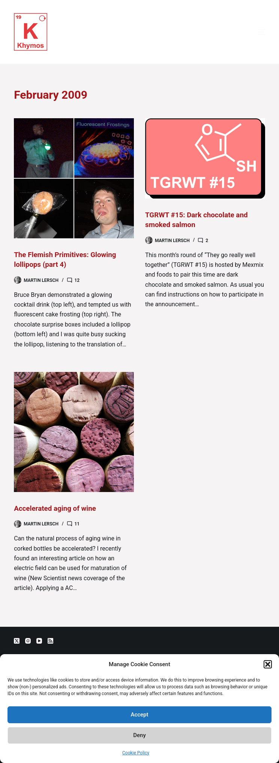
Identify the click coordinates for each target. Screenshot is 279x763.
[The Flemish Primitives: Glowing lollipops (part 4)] (74, 178)
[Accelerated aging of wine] (74, 432)
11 (77, 523)
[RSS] (50, 641)
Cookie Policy (135, 752)
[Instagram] (28, 641)
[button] (268, 664)
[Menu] (261, 32)
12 (77, 280)
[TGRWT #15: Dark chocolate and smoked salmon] (205, 158)
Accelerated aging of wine (57, 507)
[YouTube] (39, 641)
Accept (139, 714)
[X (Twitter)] (17, 641)
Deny (139, 735)
